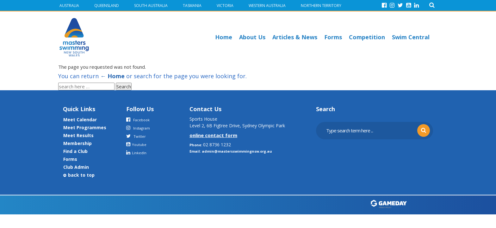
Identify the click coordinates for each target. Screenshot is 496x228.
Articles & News (294, 37)
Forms (333, 37)
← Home (112, 76)
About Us (252, 37)
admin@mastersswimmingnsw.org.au (237, 151)
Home (223, 37)
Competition (367, 37)
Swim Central (411, 37)
